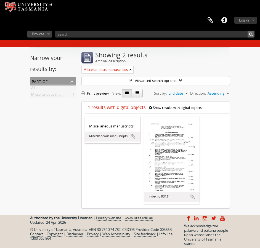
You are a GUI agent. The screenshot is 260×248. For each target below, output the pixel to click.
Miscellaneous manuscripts (53, 95)
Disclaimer (75, 233)
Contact (36, 233)
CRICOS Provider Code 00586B (147, 229)
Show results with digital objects (175, 107)
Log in (244, 20)
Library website (108, 217)
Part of (39, 81)
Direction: (198, 93)
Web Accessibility (116, 233)
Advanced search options (155, 80)
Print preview (95, 93)
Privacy (93, 233)
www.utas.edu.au (139, 217)
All (33, 88)
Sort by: (160, 93)
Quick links (224, 20)
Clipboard (210, 20)
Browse (38, 33)
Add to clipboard (133, 136)
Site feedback (145, 233)
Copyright (55, 233)
